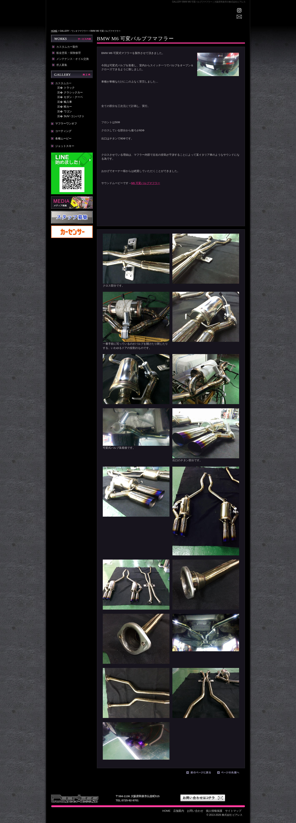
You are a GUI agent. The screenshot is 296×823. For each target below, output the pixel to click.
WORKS (176, 18)
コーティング (63, 131)
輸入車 (68, 101)
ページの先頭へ (231, 773)
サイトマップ (233, 810)
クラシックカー (73, 92)
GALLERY (158, 18)
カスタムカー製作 (67, 46)
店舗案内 (137, 18)
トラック (69, 87)
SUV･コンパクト (74, 116)
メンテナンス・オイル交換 (72, 59)
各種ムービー (63, 138)
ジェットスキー (64, 146)
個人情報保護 (214, 810)
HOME (120, 18)
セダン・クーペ (73, 97)
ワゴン (68, 111)
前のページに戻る (200, 773)
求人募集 (61, 65)
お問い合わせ (195, 810)
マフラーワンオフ (66, 123)
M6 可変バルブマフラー (145, 183)
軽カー (68, 106)
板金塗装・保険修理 (68, 52)
